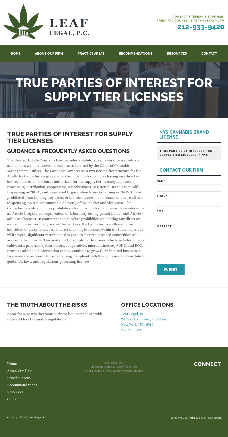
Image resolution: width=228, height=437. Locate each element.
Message (165, 226)
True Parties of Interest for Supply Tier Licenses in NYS (185, 153)
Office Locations (147, 305)
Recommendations (135, 53)
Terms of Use (178, 417)
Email (163, 211)
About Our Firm (49, 53)
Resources (177, 53)
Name (162, 181)
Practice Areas (91, 53)
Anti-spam (214, 417)
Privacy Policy (197, 417)
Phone (163, 196)
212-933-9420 (200, 26)
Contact (209, 53)
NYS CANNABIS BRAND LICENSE (184, 135)
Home (15, 53)
